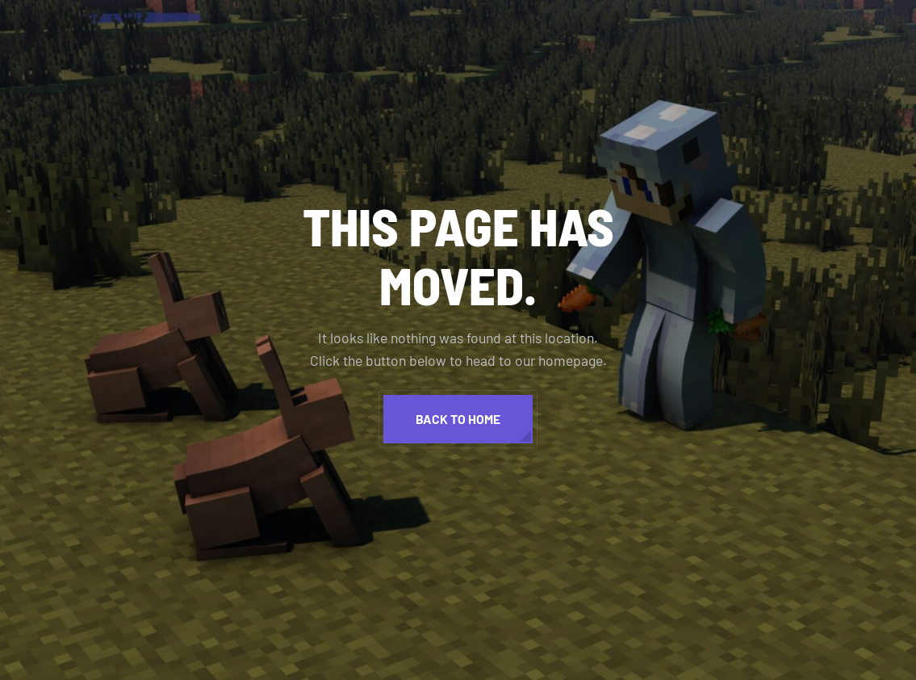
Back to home (458, 418)
